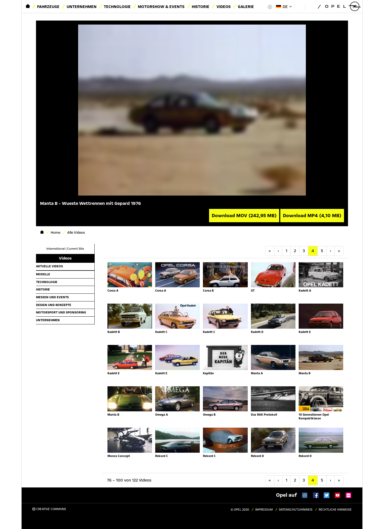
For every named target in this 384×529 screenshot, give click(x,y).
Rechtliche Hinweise (335, 510)
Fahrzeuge (48, 6)
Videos (224, 6)
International (55, 249)
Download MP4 (312, 215)
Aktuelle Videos (49, 266)
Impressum (264, 510)
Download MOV (244, 215)
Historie (200, 6)
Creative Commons (49, 509)
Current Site (75, 249)
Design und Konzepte (53, 305)
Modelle (43, 274)
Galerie (246, 6)
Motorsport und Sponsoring (61, 312)
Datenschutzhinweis (296, 510)
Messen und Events (52, 297)
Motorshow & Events (161, 6)
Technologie (117, 6)
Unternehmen (82, 6)
